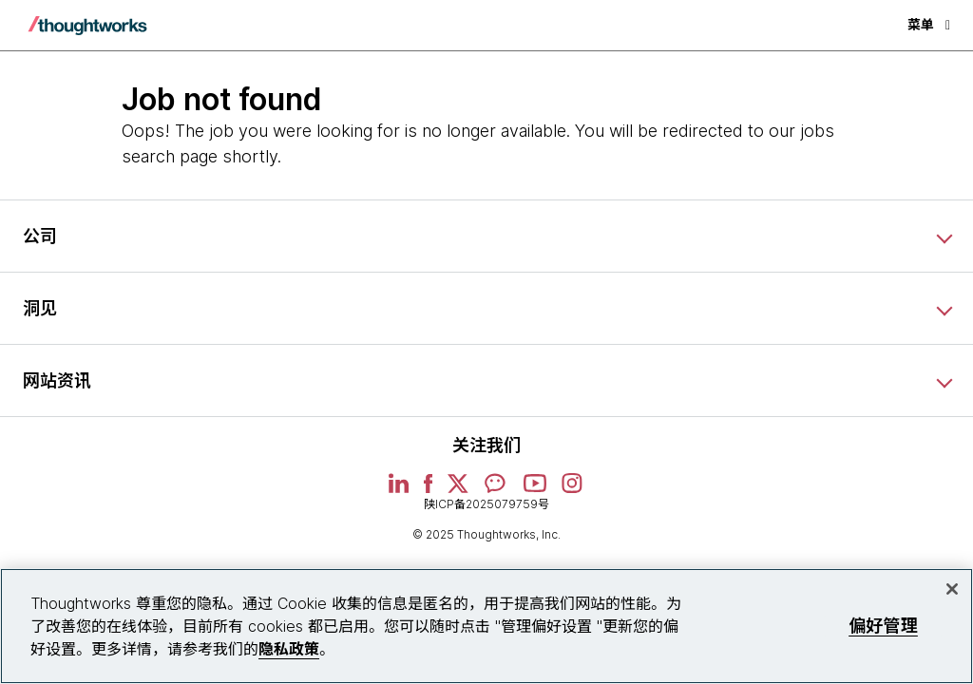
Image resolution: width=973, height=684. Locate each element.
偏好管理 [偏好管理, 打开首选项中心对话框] (883, 626)
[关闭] (952, 589)
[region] (486, 626)
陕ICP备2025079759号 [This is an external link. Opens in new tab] (486, 504)
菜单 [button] (928, 24)
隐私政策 (288, 648)
